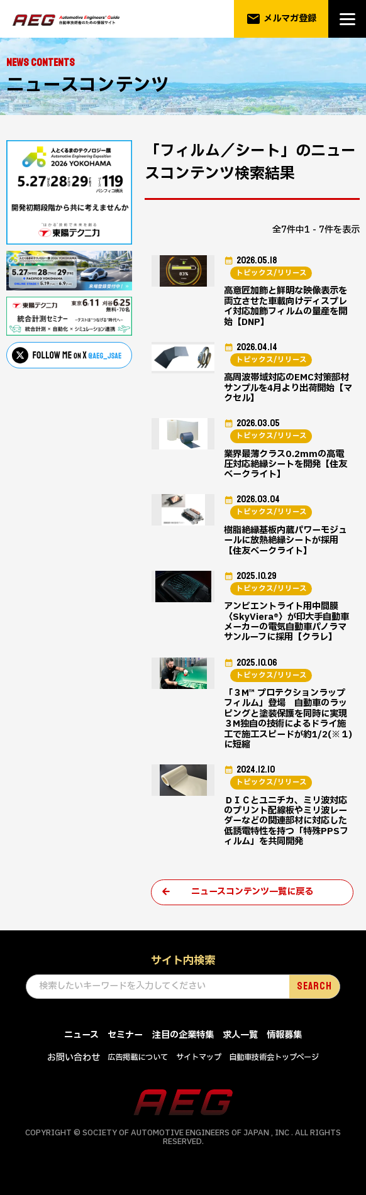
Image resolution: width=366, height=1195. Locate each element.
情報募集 (284, 1043)
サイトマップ (198, 1066)
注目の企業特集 (183, 1043)
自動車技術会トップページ (274, 1066)
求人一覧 (240, 1043)
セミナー (125, 1043)
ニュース (81, 1043)
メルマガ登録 (281, 18)
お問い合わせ (73, 1067)
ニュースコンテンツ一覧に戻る (252, 900)
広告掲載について (138, 1066)
